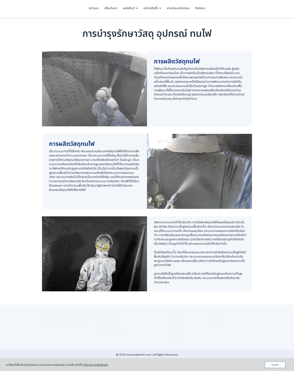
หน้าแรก (94, 8)
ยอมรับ (275, 365)
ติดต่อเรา (200, 8)
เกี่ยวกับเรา (110, 8)
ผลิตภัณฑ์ (130, 8)
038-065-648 (112, 324)
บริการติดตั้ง (152, 8)
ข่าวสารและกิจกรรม (178, 8)
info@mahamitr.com (117, 329)
